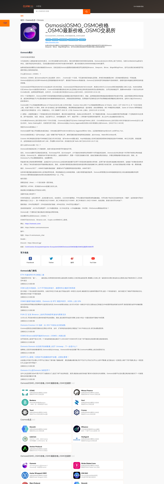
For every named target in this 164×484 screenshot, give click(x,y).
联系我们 (45, 472)
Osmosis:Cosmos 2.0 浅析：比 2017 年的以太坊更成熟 (42, 324)
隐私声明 (56, 472)
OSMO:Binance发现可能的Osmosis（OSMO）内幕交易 (43, 335)
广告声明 (66, 472)
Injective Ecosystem (50, 246)
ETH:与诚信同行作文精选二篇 (32, 274)
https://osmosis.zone (52, 42)
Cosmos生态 (30, 19)
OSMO (60, 246)
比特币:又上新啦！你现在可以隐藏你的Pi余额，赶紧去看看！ (44, 356)
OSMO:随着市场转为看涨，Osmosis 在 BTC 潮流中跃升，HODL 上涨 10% (50, 301)
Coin (27, 246)
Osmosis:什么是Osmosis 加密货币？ (35, 370)
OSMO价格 (73, 246)
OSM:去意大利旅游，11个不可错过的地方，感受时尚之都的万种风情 (47, 287)
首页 (21, 15)
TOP (5, 23)
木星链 (55, 480)
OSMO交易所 (82, 246)
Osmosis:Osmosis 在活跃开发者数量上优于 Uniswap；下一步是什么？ (49, 346)
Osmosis (66, 246)
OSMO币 (90, 246)
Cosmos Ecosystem (36, 246)
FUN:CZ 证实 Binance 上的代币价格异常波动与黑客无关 (43, 314)
